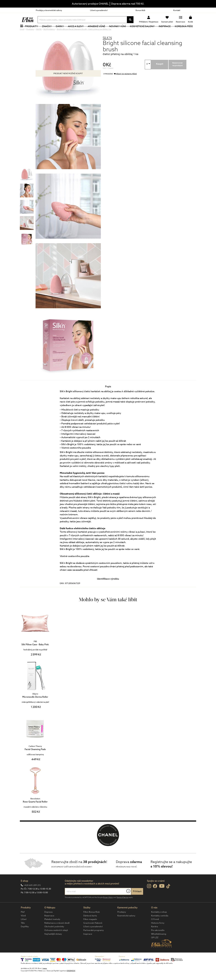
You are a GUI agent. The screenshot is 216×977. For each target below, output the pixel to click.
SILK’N (107, 47)
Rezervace (49, 924)
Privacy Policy (108, 906)
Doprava (48, 921)
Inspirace (166, 31)
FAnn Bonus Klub (91, 921)
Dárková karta (90, 924)
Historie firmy (157, 932)
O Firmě (155, 928)
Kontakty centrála (159, 924)
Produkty (32, 31)
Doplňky (25, 935)
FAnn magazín (90, 928)
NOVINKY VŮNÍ (119, 31)
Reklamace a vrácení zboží (57, 932)
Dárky (61, 31)
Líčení (23, 928)
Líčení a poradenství (98, 10)
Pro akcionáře (157, 939)
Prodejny (121, 921)
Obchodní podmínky (54, 935)
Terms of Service (122, 906)
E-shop (24, 890)
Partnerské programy (93, 939)
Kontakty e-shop (159, 921)
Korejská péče (185, 31)
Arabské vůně (98, 31)
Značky (48, 31)
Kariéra (154, 935)
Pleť (23, 921)
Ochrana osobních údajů (56, 939)
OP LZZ (154, 946)
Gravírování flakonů (92, 932)
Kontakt (176, 10)
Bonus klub (140, 10)
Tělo (23, 932)
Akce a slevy (77, 31)
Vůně (23, 924)
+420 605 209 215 (32, 894)
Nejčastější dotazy (53, 943)
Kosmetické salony (144, 31)
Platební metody (52, 928)
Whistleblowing (158, 943)
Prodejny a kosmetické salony (49, 10)
